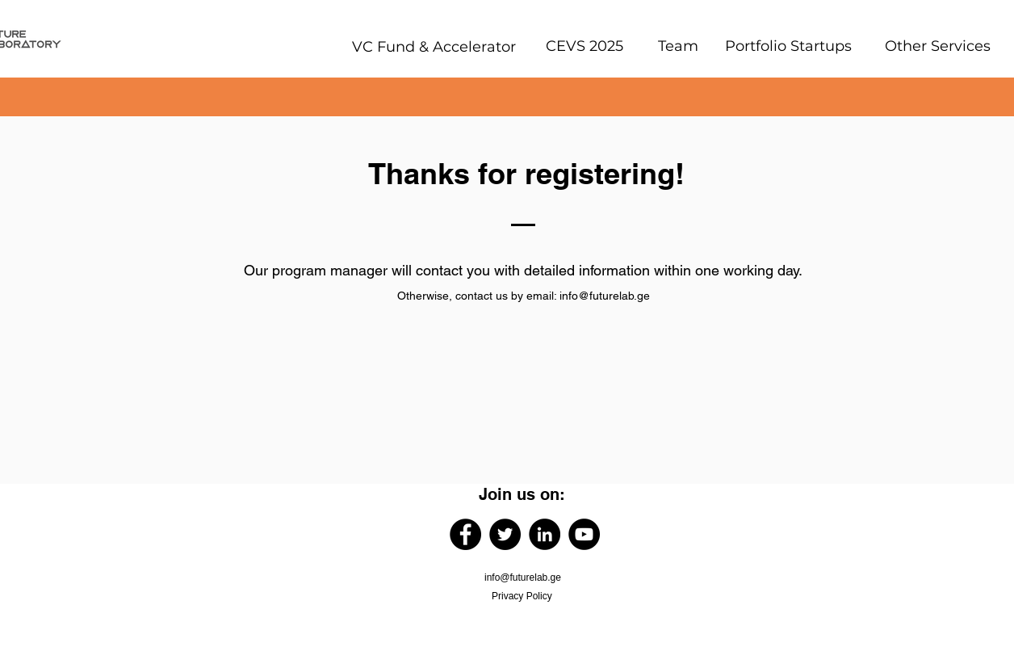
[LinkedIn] (544, 534)
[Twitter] (505, 534)
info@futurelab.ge (604, 295)
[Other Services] (937, 46)
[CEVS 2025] (584, 46)
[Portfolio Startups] (788, 46)
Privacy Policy (522, 596)
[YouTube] (584, 534)
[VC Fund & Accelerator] (434, 47)
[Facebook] (465, 534)
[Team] (678, 46)
